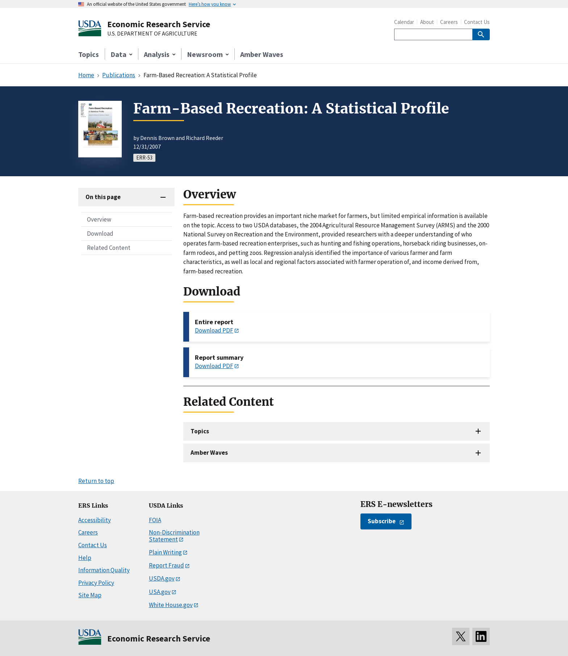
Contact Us (477, 22)
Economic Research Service (158, 24)
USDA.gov (162, 578)
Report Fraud (166, 565)
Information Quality (104, 570)
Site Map (89, 595)
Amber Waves (261, 54)
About (427, 22)
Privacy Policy (96, 583)
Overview (99, 219)
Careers (449, 22)
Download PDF (214, 330)
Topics (88, 54)
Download (100, 234)
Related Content (108, 248)
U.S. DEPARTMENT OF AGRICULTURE (152, 33)
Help (84, 558)
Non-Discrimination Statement (174, 535)
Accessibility (94, 520)
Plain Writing (165, 552)
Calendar (404, 22)
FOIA (155, 520)
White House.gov (171, 605)
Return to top (96, 481)
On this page (103, 197)
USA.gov (160, 592)
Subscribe (382, 521)
